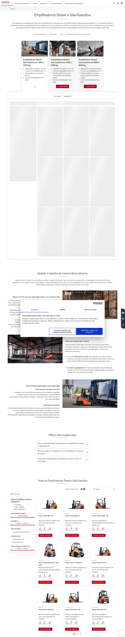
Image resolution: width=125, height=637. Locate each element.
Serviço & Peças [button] (56, 3)
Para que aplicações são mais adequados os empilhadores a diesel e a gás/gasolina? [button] (62, 361)
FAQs (93, 619)
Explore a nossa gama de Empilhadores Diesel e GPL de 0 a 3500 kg (26, 121)
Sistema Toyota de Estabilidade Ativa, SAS (23, 217)
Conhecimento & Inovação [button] (74, 3)
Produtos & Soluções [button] (22, 3)
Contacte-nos (91, 574)
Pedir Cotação (45, 452)
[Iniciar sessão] (118, 3)
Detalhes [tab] (62, 309)
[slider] (11, 434)
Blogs (66, 611)
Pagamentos (95, 611)
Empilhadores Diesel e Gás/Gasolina (79, 34)
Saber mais (53, 34)
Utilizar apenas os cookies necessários (62, 331)
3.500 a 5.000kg (19, 424)
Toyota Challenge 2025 (17, 611)
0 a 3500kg (17, 422)
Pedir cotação (107, 122)
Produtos (12, 9)
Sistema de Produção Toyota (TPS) (49, 605)
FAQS (61, 34)
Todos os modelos (40, 34)
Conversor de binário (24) (21, 449)
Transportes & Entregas (99, 608)
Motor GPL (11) (18, 459)
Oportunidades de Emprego (19, 608)
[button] (123, 312)
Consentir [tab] (34, 309)
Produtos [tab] (67, 96)
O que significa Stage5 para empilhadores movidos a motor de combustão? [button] (62, 376)
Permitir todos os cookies (89, 331)
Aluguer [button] (43, 3)
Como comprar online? (99, 617)
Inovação (40, 611)
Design (11, 619)
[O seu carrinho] (122, 3)
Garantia (94, 614)
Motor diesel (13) (18, 456)
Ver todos (62, 86)
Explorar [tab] (57, 96)
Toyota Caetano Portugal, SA (19, 605)
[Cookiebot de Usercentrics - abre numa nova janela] (94, 303)
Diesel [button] (26, 106)
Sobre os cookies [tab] (91, 309)
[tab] (62, 361)
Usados (35, 3)
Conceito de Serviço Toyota (46, 614)
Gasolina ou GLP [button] (26, 112)
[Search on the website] (114, 3)
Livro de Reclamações (99, 622)
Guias (66, 605)
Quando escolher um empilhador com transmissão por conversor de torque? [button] (62, 369)
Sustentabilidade (42, 608)
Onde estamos (14, 614)
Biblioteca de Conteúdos (72, 608)
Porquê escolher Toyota (17, 617)
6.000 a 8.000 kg (19, 426)
